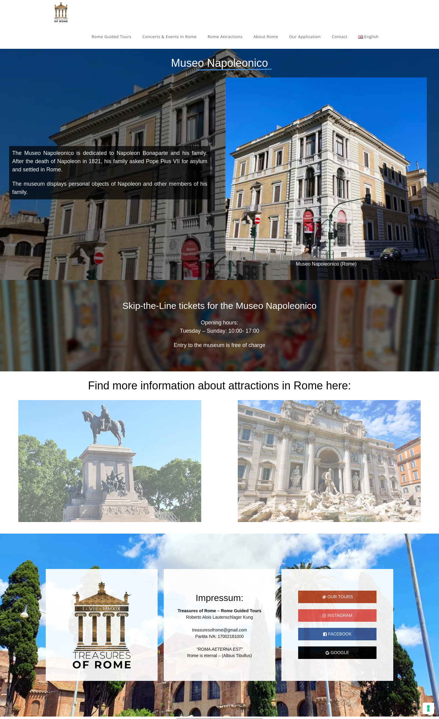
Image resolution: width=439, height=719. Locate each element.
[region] (219, 291)
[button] (9, 461)
